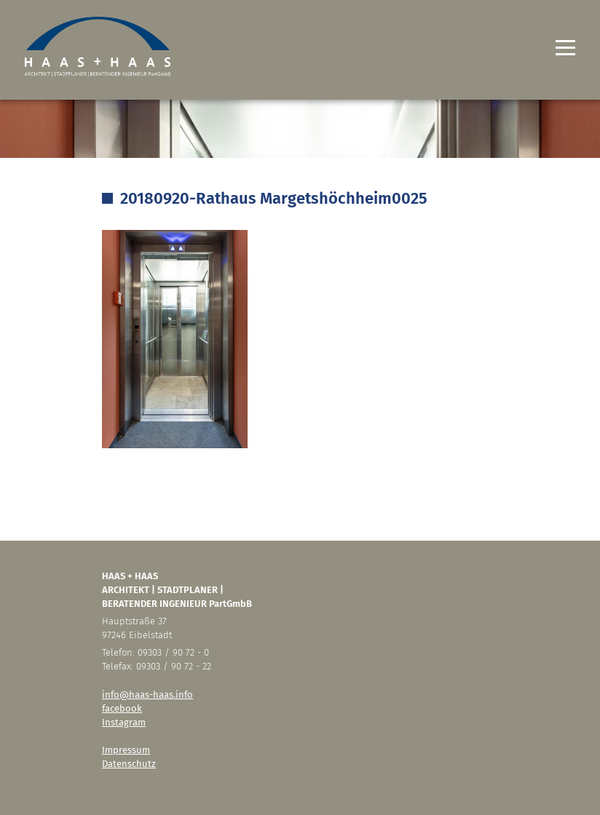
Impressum (126, 749)
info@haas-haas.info (147, 694)
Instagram (124, 722)
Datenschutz (129, 763)
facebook (122, 708)
